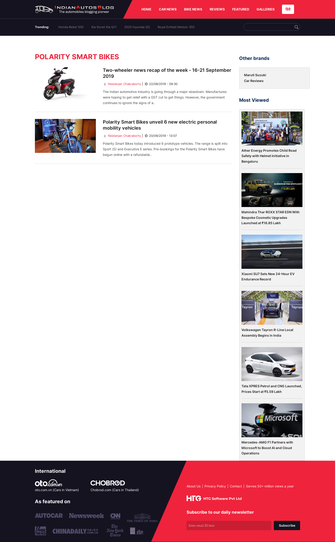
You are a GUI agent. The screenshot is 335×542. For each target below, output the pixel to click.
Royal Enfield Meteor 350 (176, 27)
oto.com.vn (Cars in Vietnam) (57, 490)
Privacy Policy (215, 486)
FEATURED (240, 9)
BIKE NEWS (193, 9)
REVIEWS (217, 9)
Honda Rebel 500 (71, 27)
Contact (236, 486)
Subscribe (287, 525)
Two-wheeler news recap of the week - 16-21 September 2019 (167, 73)
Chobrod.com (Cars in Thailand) (114, 490)
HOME (146, 9)
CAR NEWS (168, 9)
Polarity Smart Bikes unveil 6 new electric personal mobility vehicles (160, 125)
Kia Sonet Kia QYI (103, 27)
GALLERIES (266, 9)
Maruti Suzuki (255, 75)
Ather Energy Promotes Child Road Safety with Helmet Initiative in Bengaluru (269, 155)
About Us (194, 486)
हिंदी (288, 9)
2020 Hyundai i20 (137, 27)
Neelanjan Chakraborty (122, 84)
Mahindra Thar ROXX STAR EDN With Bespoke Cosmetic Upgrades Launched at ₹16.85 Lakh (270, 217)
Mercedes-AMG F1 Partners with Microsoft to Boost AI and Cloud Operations (267, 447)
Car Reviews (254, 81)
